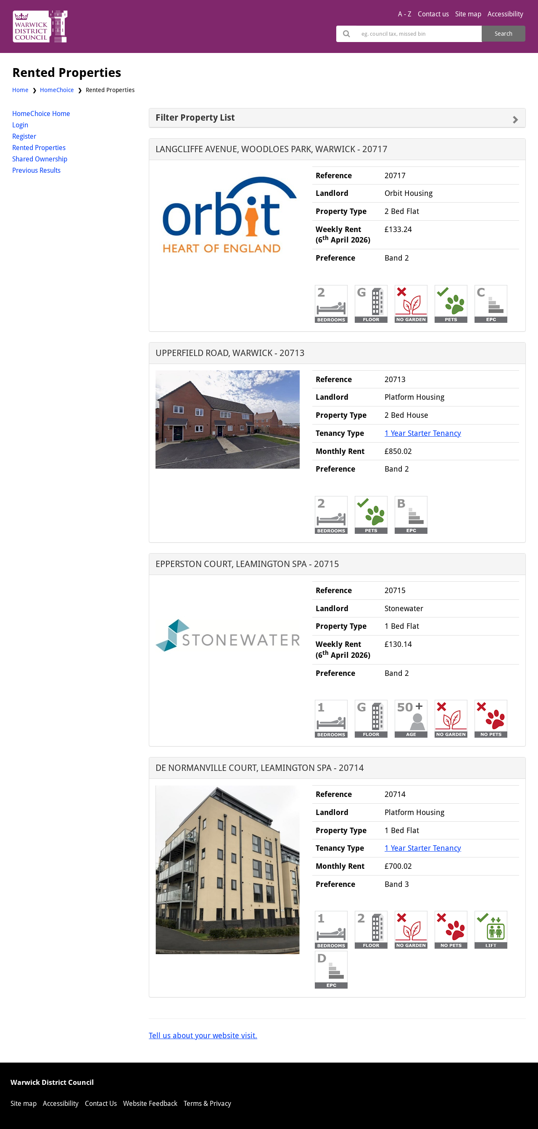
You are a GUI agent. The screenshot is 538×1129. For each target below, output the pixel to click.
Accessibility (505, 14)
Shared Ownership (39, 159)
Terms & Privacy (207, 1104)
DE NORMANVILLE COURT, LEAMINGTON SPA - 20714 (260, 767)
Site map (468, 14)
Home (20, 90)
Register (24, 136)
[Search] (419, 34)
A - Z (404, 14)
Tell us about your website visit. (203, 1035)
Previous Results (36, 170)
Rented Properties (39, 148)
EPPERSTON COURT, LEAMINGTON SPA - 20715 (247, 564)
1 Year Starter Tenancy (423, 433)
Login (20, 125)
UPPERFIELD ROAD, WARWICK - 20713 (230, 353)
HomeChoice (57, 90)
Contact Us (101, 1104)
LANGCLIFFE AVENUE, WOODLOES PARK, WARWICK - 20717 (272, 149)
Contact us (433, 14)
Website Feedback (150, 1104)
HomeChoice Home (41, 114)
